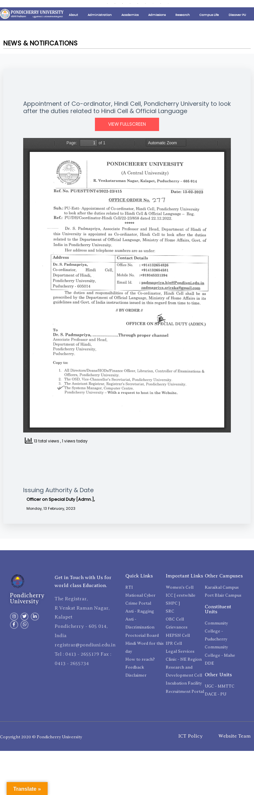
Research (182, 25)
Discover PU (237, 25)
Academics (130, 25)
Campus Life (209, 25)
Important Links (24, 4)
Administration (100, 25)
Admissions (157, 25)
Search (164, 13)
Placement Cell (124, 4)
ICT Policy (190, 746)
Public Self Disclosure (53, 4)
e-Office (117, 13)
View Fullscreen (127, 134)
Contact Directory (93, 13)
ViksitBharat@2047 (141, 13)
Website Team (234, 746)
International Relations (155, 4)
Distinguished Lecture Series (90, 4)
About (73, 25)
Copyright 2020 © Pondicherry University (41, 746)
